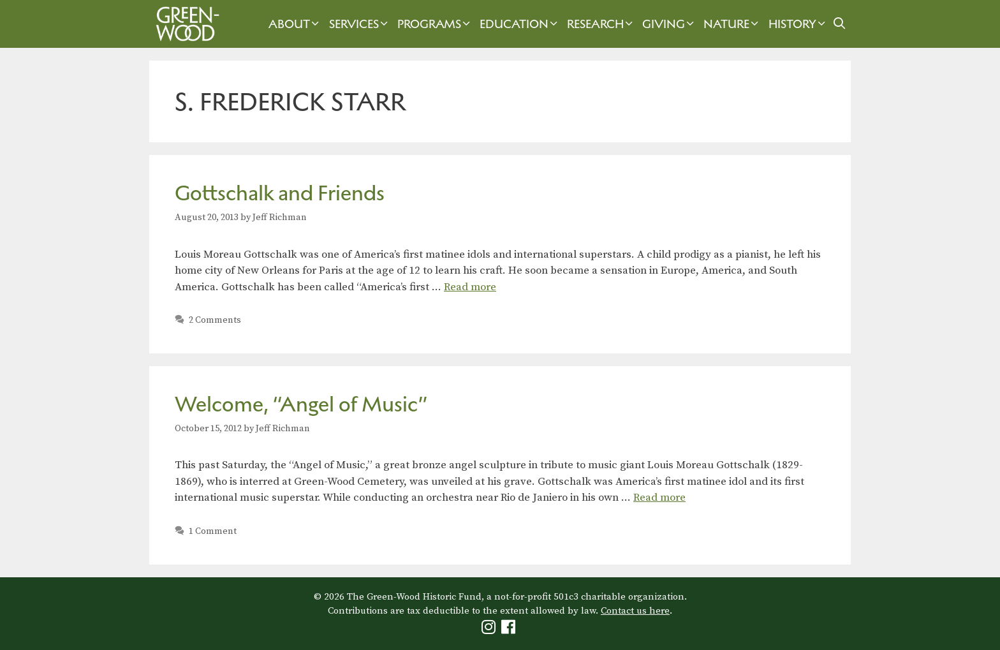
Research (601, 24)
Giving (669, 24)
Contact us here (635, 611)
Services (360, 24)
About (295, 24)
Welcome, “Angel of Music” (301, 404)
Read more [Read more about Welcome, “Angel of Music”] (659, 498)
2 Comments (215, 320)
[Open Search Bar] (839, 24)
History (798, 24)
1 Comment (213, 531)
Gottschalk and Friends (280, 193)
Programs (435, 24)
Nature (732, 24)
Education (520, 24)
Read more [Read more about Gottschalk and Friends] (470, 287)
